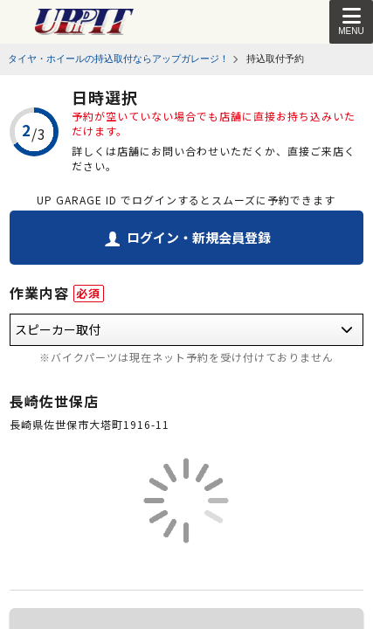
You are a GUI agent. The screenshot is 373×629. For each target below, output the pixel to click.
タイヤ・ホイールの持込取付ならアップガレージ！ (118, 58)
